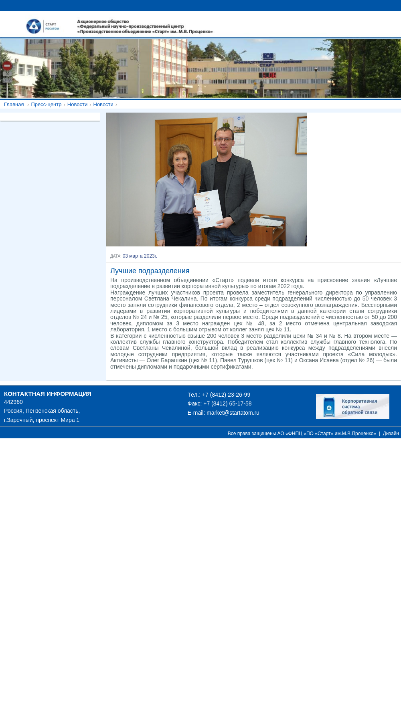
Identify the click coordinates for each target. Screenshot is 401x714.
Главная (14, 104)
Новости (77, 104)
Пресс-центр (46, 104)
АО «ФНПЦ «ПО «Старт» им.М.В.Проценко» (327, 433)
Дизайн (391, 433)
